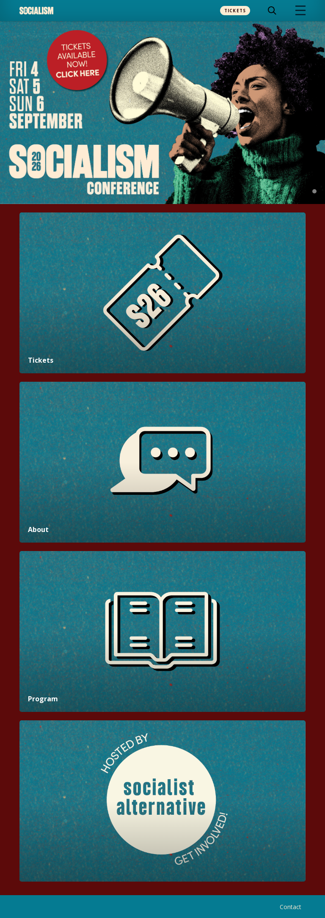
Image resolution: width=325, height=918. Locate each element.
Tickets (235, 11)
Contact (290, 907)
